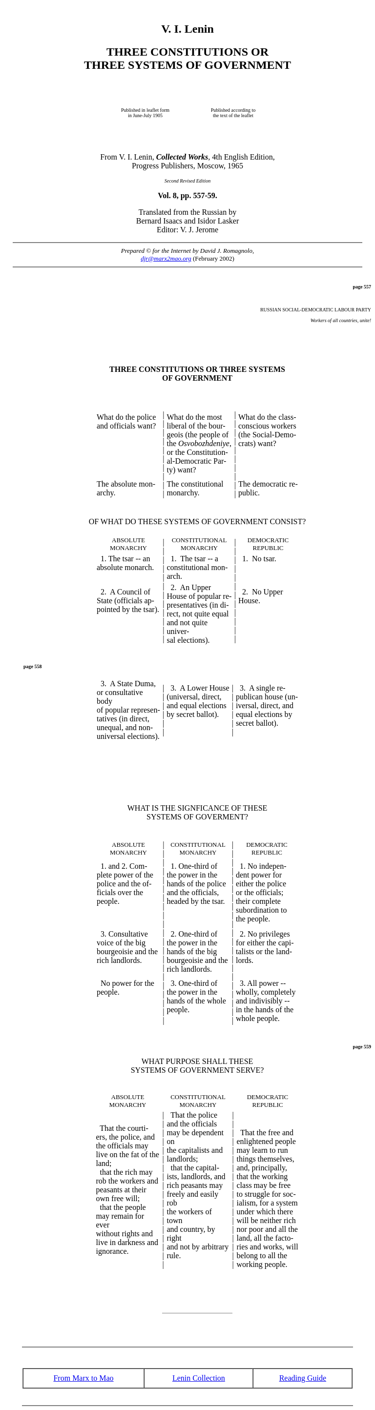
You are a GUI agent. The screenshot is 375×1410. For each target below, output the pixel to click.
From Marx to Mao (83, 1378)
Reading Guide (302, 1378)
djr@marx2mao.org (166, 258)
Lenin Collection (198, 1378)
